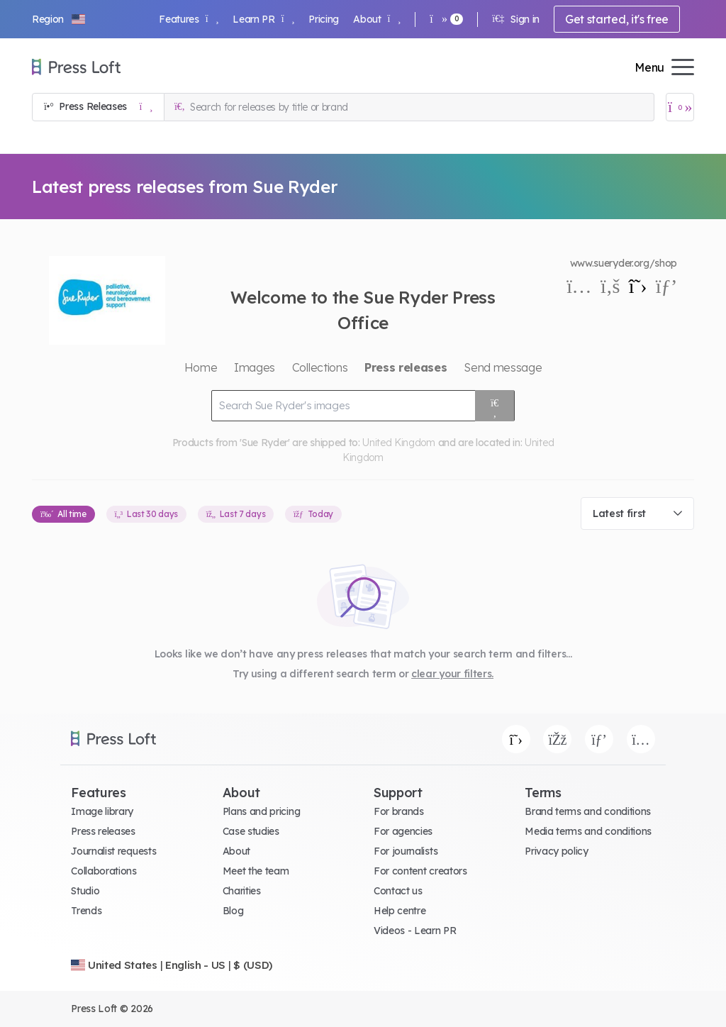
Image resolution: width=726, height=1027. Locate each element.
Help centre (399, 910)
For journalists (405, 851)
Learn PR (263, 19)
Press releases (103, 831)
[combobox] (637, 513)
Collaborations (104, 871)
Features (188, 19)
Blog (233, 910)
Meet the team (256, 871)
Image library (102, 811)
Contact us (398, 890)
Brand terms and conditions (588, 811)
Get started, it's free (617, 19)
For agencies (403, 831)
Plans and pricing (262, 811)
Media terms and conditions (588, 831)
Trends (86, 910)
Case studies (251, 831)
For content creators (420, 871)
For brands (399, 811)
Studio (85, 890)
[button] (59, 19)
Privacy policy (556, 851)
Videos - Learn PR (415, 930)
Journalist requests (113, 851)
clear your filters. (452, 673)
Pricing (323, 19)
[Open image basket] (680, 107)
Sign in (516, 19)
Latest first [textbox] (619, 513)
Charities (242, 890)
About (377, 19)
